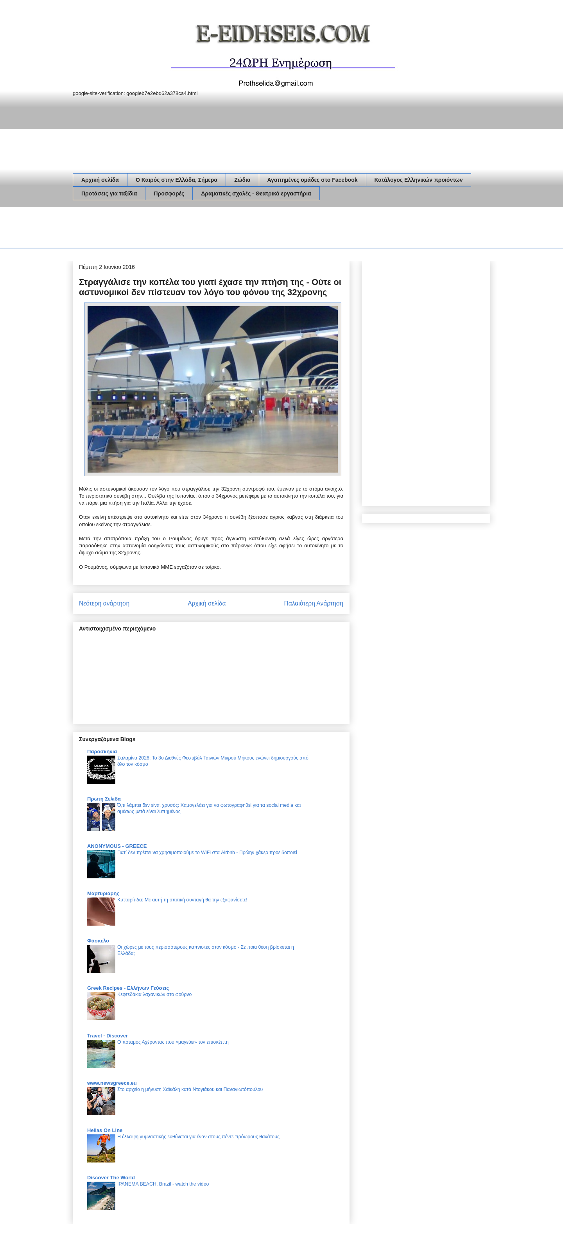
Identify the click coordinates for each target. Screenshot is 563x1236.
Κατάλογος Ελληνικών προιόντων (419, 180)
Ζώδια (242, 180)
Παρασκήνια (102, 751)
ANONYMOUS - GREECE (117, 846)
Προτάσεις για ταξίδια (109, 193)
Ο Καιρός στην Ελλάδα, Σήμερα (176, 180)
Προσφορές (169, 193)
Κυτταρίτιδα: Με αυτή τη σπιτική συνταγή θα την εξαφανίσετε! (182, 900)
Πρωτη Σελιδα (104, 799)
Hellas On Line (104, 1130)
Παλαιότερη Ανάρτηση (313, 603)
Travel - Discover (107, 1036)
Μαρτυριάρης (103, 893)
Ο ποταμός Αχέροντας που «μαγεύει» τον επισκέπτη (173, 1042)
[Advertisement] (215, 229)
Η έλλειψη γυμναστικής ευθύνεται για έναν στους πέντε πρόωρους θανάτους (198, 1136)
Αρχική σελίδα (100, 180)
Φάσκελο (98, 941)
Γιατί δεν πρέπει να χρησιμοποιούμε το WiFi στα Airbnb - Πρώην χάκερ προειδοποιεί (207, 852)
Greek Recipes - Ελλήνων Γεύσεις (128, 988)
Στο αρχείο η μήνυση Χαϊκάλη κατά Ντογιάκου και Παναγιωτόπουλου (190, 1089)
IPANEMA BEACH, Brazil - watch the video (163, 1184)
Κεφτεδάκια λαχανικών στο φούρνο (154, 994)
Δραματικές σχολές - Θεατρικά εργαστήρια (256, 193)
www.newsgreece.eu (112, 1083)
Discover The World (111, 1177)
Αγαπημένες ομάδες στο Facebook (312, 180)
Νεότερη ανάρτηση (104, 603)
